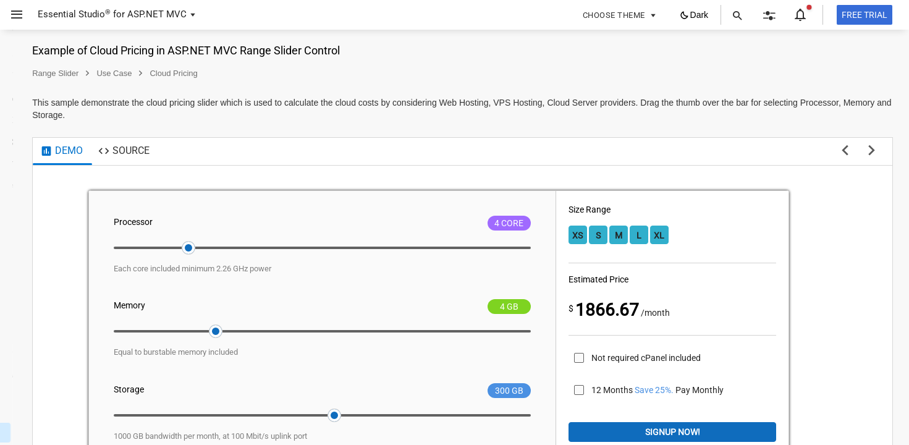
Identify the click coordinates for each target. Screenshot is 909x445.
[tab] (218, 151)
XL (729, 235)
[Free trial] (864, 15)
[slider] (337, 248)
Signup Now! (720, 432)
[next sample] (871, 151)
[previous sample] (845, 151)
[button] (12, 14)
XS (647, 235)
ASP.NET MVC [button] (157, 14)
